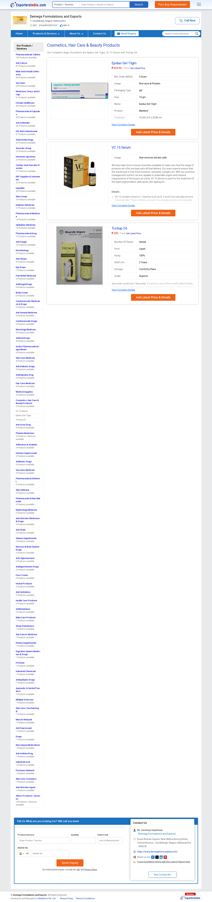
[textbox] (105, 4)
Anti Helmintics (23, 592)
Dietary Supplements (26, 643)
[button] (187, 20)
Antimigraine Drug (24, 375)
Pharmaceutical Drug (26, 233)
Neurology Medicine (26, 329)
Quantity (75, 835)
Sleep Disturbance (25, 626)
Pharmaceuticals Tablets (28, 54)
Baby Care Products (26, 617)
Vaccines (20, 83)
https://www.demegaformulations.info (157, 851)
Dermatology (22, 250)
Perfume (20, 663)
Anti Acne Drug (23, 424)
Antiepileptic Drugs (25, 679)
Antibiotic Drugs (24, 461)
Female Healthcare (25, 103)
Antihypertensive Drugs (27, 566)
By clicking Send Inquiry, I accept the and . (70, 869)
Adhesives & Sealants (26, 444)
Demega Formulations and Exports (56, 16)
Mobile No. (23, 848)
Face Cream (22, 575)
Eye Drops (21, 267)
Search (138, 4)
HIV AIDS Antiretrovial (26, 131)
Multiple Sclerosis (24, 699)
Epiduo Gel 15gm (23, 415)
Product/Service (26, 835)
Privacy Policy (90, 869)
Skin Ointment (22, 490)
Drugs (19, 736)
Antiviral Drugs (23, 338)
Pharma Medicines (25, 433)
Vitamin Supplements (26, 538)
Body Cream (22, 292)
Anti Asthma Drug (24, 753)
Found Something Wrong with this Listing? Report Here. (163, 861)
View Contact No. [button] (162, 874)
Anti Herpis (21, 259)
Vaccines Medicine (25, 470)
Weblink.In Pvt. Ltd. (47, 898)
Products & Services (46, 33)
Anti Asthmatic (23, 123)
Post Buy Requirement (172, 4)
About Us (76, 33)
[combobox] (23, 854)
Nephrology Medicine (26, 510)
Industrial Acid (23, 762)
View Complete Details (123, 124)
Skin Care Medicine (25, 358)
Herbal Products (24, 583)
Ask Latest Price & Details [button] (153, 132)
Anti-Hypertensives (25, 558)
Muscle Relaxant (24, 719)
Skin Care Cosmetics (26, 779)
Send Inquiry (70, 862)
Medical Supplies (24, 392)
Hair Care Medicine (25, 383)
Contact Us (99, 33)
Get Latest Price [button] (137, 68)
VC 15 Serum (22, 411)
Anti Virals (21, 530)
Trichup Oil (21, 420)
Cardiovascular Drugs (26, 321)
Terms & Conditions (85, 898)
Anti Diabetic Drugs (25, 366)
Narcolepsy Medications (28, 745)
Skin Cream (21, 196)
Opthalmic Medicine (25, 225)
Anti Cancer (21, 63)
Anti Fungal (21, 242)
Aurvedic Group (23, 148)
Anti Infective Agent (25, 787)
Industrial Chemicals (26, 671)
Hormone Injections (25, 156)
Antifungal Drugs (24, 284)
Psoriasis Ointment (25, 770)
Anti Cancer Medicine (26, 634)
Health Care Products (26, 600)
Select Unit (102, 835)
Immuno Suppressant (26, 453)
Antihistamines (23, 609)
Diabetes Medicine (25, 205)
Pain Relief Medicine (26, 275)
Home (19, 33)
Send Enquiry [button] (126, 33)
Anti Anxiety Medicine (26, 312)
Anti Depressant (24, 728)
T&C (78, 869)
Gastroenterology (24, 139)
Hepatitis (20, 188)
